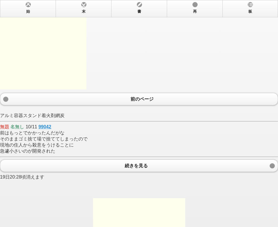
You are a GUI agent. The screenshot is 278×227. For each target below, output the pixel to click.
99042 (44, 126)
